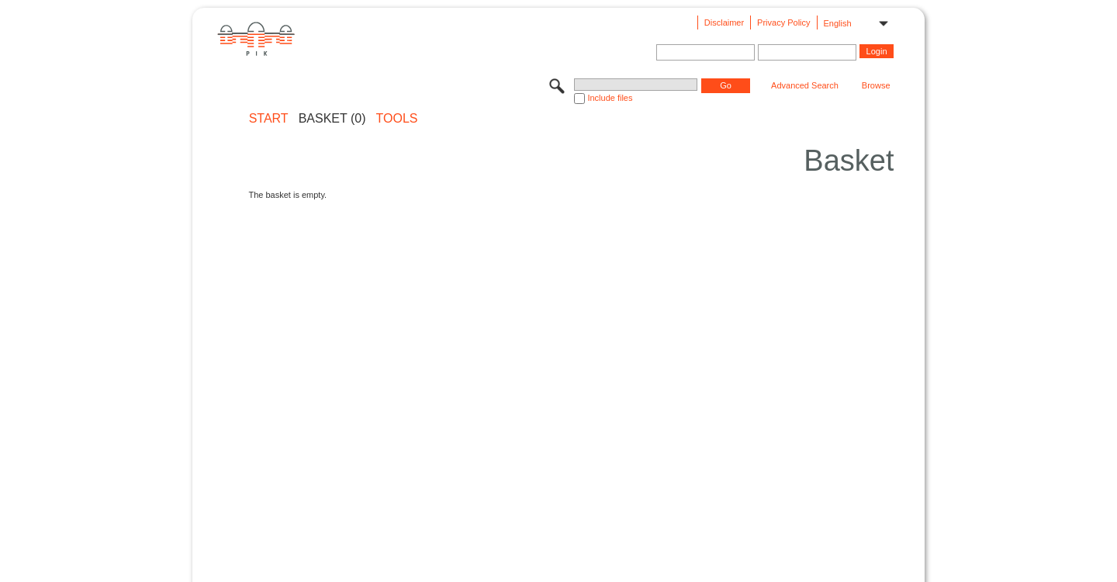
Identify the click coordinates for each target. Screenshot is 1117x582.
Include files (609, 97)
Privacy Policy (783, 22)
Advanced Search (805, 85)
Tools (397, 119)
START (269, 119)
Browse (876, 85)
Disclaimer (724, 22)
